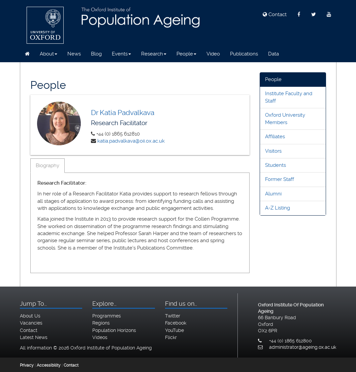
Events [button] (121, 54)
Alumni (273, 194)
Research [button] (153, 54)
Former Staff (279, 179)
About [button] (48, 54)
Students (275, 165)
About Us (30, 316)
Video (213, 54)
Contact (275, 14)
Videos (99, 337)
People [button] (186, 54)
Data (273, 54)
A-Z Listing (277, 208)
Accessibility (49, 365)
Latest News (33, 337)
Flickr (171, 337)
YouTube (174, 330)
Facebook (175, 323)
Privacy (27, 365)
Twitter (172, 316)
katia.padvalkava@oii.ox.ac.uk (131, 141)
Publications (244, 54)
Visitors (273, 151)
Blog (96, 54)
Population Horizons (114, 330)
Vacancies (31, 323)
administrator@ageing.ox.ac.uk (302, 347)
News (74, 54)
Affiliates (275, 137)
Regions (101, 323)
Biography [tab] (47, 165)
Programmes (106, 316)
